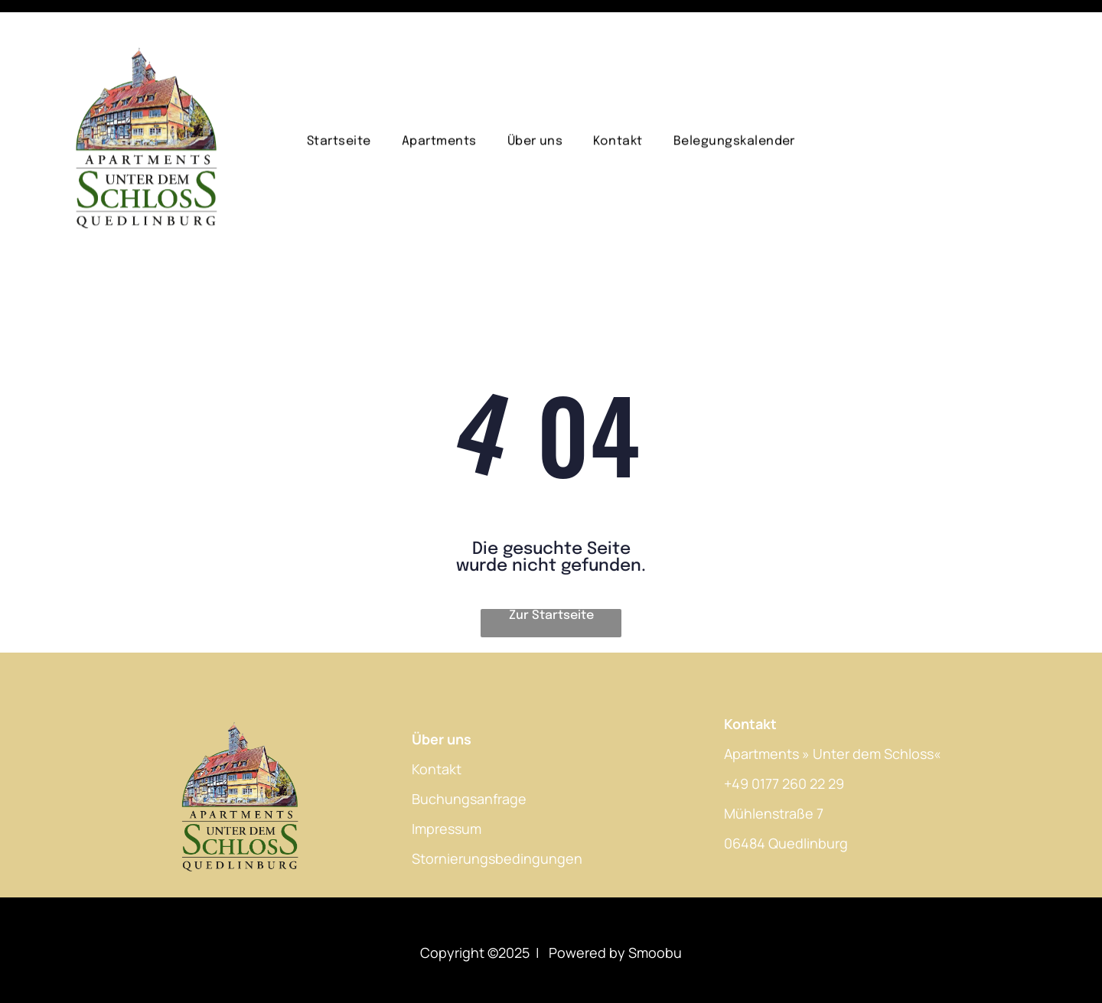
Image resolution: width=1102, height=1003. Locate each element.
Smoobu (655, 914)
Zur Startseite (551, 577)
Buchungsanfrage (469, 760)
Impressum (446, 790)
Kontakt (436, 730)
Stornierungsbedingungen (497, 820)
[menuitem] (339, 114)
